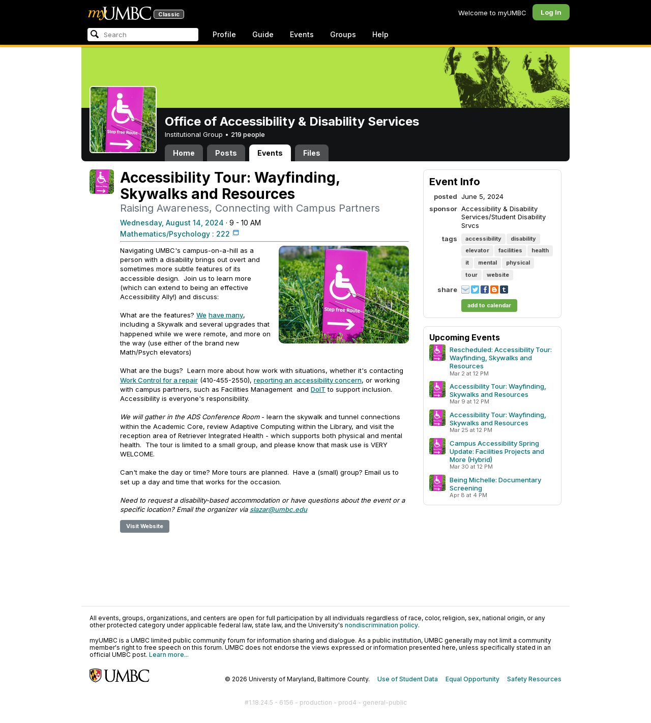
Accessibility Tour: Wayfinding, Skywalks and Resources (498, 390)
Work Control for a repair (159, 380)
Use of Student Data (407, 679)
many (233, 315)
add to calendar (489, 305)
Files (311, 153)
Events (302, 34)
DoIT (318, 389)
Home (184, 153)
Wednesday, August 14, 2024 (172, 222)
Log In (551, 12)
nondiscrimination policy (381, 625)
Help (380, 34)
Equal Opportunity (472, 679)
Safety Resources (534, 679)
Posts (226, 153)
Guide (263, 34)
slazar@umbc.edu (278, 509)
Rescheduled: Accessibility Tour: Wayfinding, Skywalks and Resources (501, 357)
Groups (343, 34)
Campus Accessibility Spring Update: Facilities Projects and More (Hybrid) (497, 451)
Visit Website (144, 526)
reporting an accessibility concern (308, 380)
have (216, 315)
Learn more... (169, 654)
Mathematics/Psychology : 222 (175, 233)
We (201, 315)
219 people (248, 134)
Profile (224, 34)
